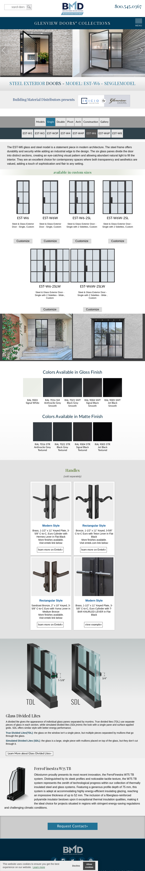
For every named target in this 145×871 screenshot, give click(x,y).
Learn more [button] (39, 867)
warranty (63, 856)
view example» (93, 597)
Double (61, 122)
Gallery (104, 122)
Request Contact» (72, 794)
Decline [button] (76, 866)
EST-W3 (40, 133)
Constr (90, 122)
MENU (138, 25)
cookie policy (79, 856)
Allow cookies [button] (89, 865)
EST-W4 (65, 133)
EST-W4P (78, 133)
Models (40, 122)
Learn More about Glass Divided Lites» (29, 726)
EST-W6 (91, 133)
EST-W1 (27, 133)
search (18, 7)
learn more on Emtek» (50, 536)
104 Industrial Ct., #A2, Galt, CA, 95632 (110, 840)
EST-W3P (52, 133)
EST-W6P (104, 133)
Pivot (70, 122)
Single (50, 122)
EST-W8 (117, 133)
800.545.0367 (128, 6)
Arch (78, 122)
